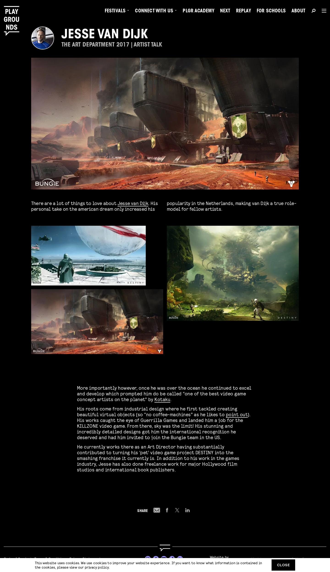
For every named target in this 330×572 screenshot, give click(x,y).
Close (283, 565)
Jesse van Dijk (133, 203)
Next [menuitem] (225, 11)
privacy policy (97, 567)
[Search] (313, 11)
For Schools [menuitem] (271, 11)
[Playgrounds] (13, 13)
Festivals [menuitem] (115, 11)
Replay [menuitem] (243, 11)
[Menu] (322, 10)
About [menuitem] (298, 11)
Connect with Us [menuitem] (154, 11)
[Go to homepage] (165, 548)
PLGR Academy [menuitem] (198, 11)
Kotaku (162, 398)
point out (237, 413)
